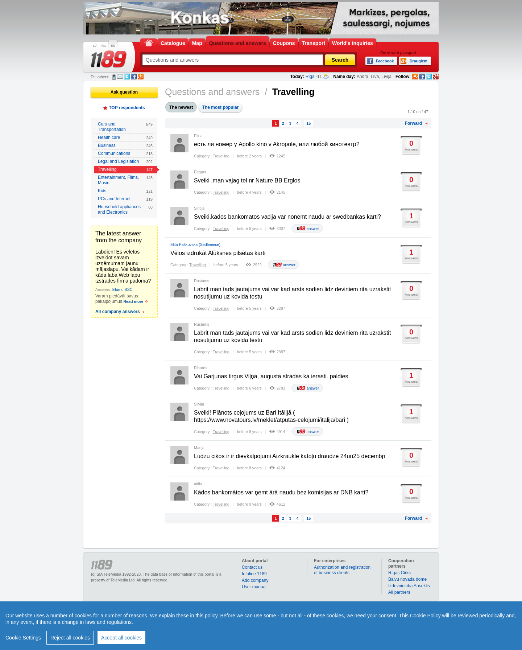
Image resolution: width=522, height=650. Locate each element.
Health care (125, 137)
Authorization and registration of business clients (342, 570)
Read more (133, 301)
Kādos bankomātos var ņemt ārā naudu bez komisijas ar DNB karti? (281, 492)
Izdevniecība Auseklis (409, 585)
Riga (310, 76)
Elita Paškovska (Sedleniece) (195, 244)
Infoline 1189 (254, 573)
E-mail (120, 76)
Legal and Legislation (125, 161)
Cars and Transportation (125, 127)
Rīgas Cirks (399, 572)
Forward (413, 123)
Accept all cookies (121, 638)
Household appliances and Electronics (125, 209)
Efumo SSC (122, 289)
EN (113, 46)
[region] (261, 625)
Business (125, 145)
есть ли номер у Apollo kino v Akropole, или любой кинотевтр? (277, 144)
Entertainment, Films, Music (125, 180)
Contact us (252, 567)
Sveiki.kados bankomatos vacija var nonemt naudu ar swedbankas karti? (287, 217)
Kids (125, 191)
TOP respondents (127, 107)
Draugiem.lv (141, 76)
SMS (114, 77)
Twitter (127, 76)
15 (308, 123)
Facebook (134, 76)
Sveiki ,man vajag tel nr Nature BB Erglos (247, 180)
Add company (255, 580)
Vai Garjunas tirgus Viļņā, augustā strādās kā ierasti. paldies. (272, 376)
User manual (254, 586)
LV (95, 46)
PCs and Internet (125, 199)
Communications (125, 153)
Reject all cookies (70, 638)
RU (104, 46)
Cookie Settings (23, 638)
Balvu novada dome (407, 579)
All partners (399, 592)
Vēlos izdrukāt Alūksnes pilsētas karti (217, 253)
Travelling (125, 169)
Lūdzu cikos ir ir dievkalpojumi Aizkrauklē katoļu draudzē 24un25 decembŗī (289, 456)
